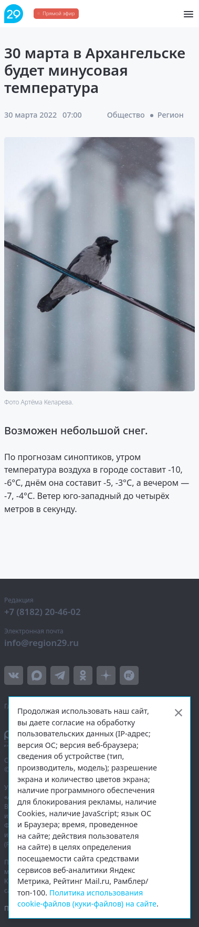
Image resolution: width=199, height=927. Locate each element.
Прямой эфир (59, 13)
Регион (171, 115)
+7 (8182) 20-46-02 (42, 612)
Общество (126, 115)
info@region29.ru (41, 643)
